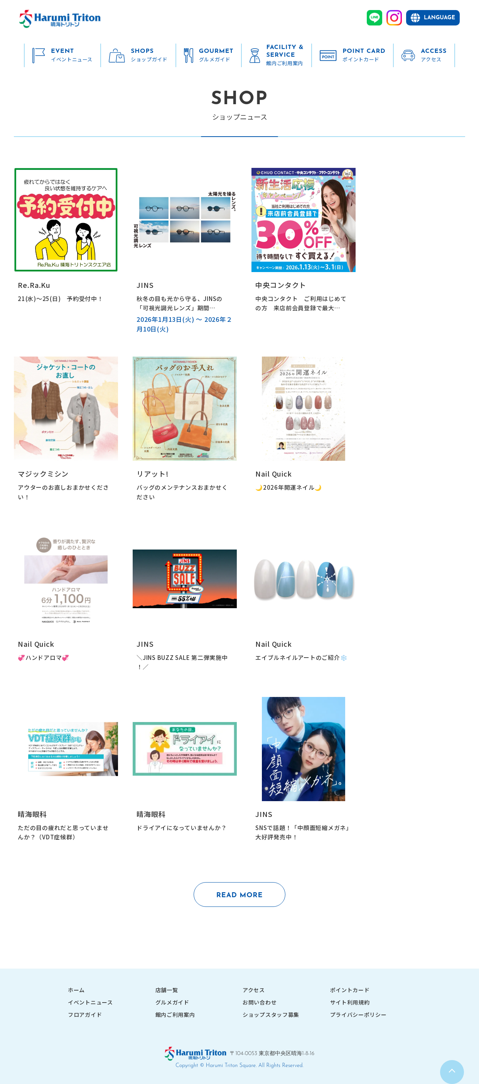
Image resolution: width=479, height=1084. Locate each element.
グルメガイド (172, 1002)
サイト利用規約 (350, 1002)
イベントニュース (90, 1002)
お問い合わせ (260, 1002)
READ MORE (239, 895)
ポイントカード (350, 990)
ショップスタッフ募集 (271, 1015)
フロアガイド (85, 1015)
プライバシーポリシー (358, 1015)
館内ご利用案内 (175, 1015)
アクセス (254, 990)
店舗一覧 (166, 990)
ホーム (76, 990)
